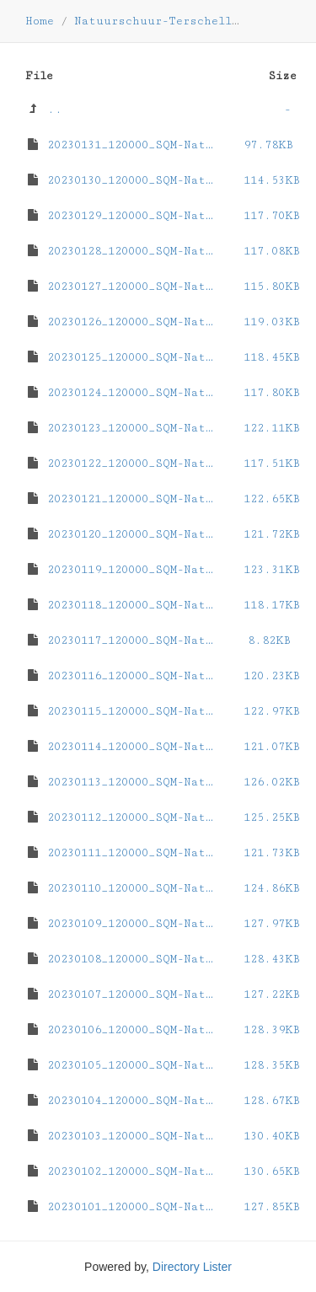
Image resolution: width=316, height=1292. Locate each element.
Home (39, 21)
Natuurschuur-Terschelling (164, 21)
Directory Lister (192, 1266)
